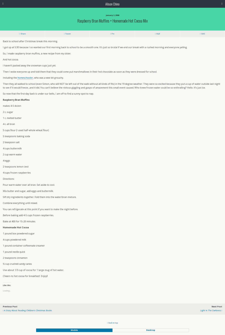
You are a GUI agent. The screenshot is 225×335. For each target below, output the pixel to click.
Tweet (68, 33)
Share (23, 33)
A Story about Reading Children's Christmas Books (28, 310)
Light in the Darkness (210, 310)
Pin (113, 33)
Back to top (113, 323)
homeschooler (25, 77)
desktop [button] (150, 330)
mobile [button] (74, 330)
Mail (158, 33)
